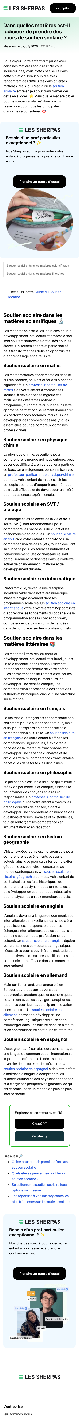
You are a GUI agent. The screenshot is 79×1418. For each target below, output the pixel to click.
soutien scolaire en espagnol (25, 1069)
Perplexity (40, 1136)
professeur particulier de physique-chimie (41, 474)
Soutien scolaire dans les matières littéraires (35, 273)
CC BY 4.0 (48, 46)
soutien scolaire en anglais (42, 940)
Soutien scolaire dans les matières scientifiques (38, 265)
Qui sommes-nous (17, 1414)
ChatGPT (39, 1124)
